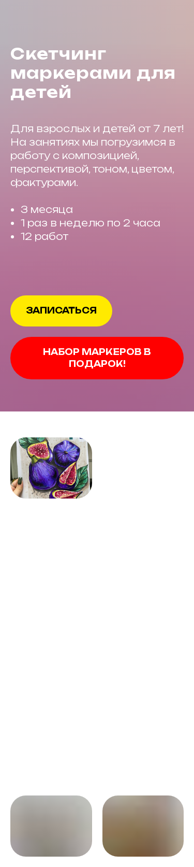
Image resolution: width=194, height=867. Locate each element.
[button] (61, 310)
